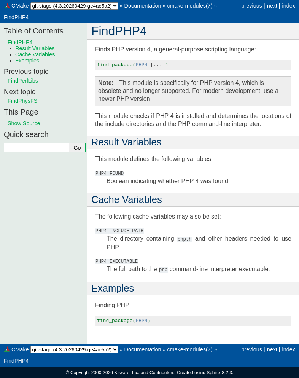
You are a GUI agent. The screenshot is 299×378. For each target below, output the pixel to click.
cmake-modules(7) (189, 6)
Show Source (24, 123)
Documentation (142, 6)
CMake (20, 6)
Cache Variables (35, 54)
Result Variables (35, 48)
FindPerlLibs (23, 81)
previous (251, 6)
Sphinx (214, 372)
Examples (27, 60)
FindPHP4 (16, 17)
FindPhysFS (22, 101)
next (272, 6)
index (288, 6)
